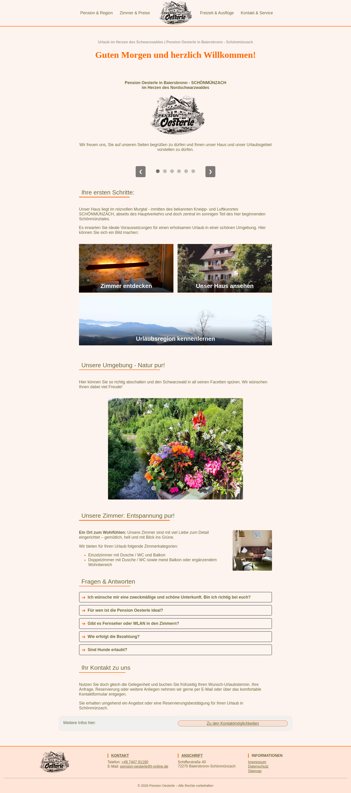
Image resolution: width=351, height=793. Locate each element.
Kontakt (120, 756)
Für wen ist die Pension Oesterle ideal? (125, 610)
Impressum (257, 762)
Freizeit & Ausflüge (217, 13)
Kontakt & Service (257, 13)
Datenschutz (258, 766)
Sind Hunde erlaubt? (107, 649)
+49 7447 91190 (134, 762)
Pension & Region (96, 13)
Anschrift (192, 756)
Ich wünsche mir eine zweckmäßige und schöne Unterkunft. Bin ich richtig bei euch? (169, 597)
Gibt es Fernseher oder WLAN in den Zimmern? (133, 623)
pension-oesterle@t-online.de (144, 766)
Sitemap (255, 771)
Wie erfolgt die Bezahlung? (114, 636)
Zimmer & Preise (135, 13)
